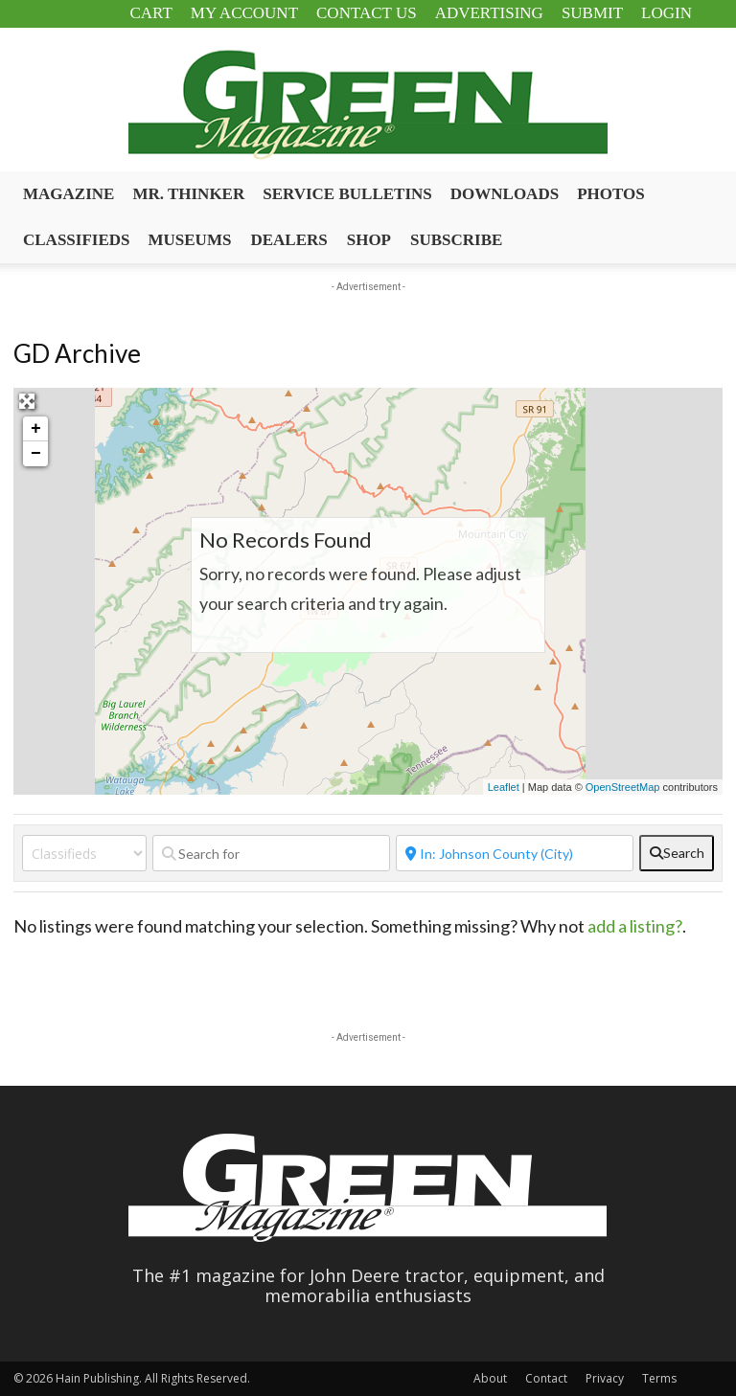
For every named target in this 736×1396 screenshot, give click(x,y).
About (490, 1378)
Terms (659, 1378)
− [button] (36, 453)
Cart (150, 13)
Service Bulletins (347, 194)
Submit (592, 13)
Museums (190, 240)
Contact (546, 1378)
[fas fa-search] (676, 853)
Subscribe (456, 240)
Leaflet (503, 787)
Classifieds (76, 240)
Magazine (68, 194)
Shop (369, 240)
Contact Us (366, 13)
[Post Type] (84, 853)
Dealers (288, 240)
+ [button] (36, 428)
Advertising (489, 13)
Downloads (504, 194)
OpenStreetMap (623, 787)
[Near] (514, 853)
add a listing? (634, 925)
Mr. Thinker (188, 194)
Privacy (605, 1378)
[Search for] (271, 853)
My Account (244, 13)
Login (666, 13)
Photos (611, 194)
